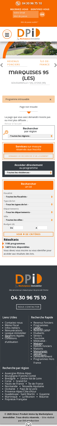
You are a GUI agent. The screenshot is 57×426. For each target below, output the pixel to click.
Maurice (43, 396)
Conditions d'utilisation (11, 340)
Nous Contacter (28, 306)
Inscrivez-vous (19, 9)
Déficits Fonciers (42, 346)
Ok (42, 14)
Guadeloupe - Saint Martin (20, 394)
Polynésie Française (16, 399)
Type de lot (9, 201)
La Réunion (28, 396)
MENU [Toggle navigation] (7, 34)
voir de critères (28, 234)
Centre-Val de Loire (31, 378)
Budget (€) (9, 224)
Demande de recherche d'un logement (28, 156)
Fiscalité (8, 193)
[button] (1, 65)
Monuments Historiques (40, 353)
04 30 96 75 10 (32, 3)
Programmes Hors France (43, 360)
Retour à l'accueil (13, 123)
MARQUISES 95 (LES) (29, 75)
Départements (11, 208)
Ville (6, 216)
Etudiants (38, 333)
